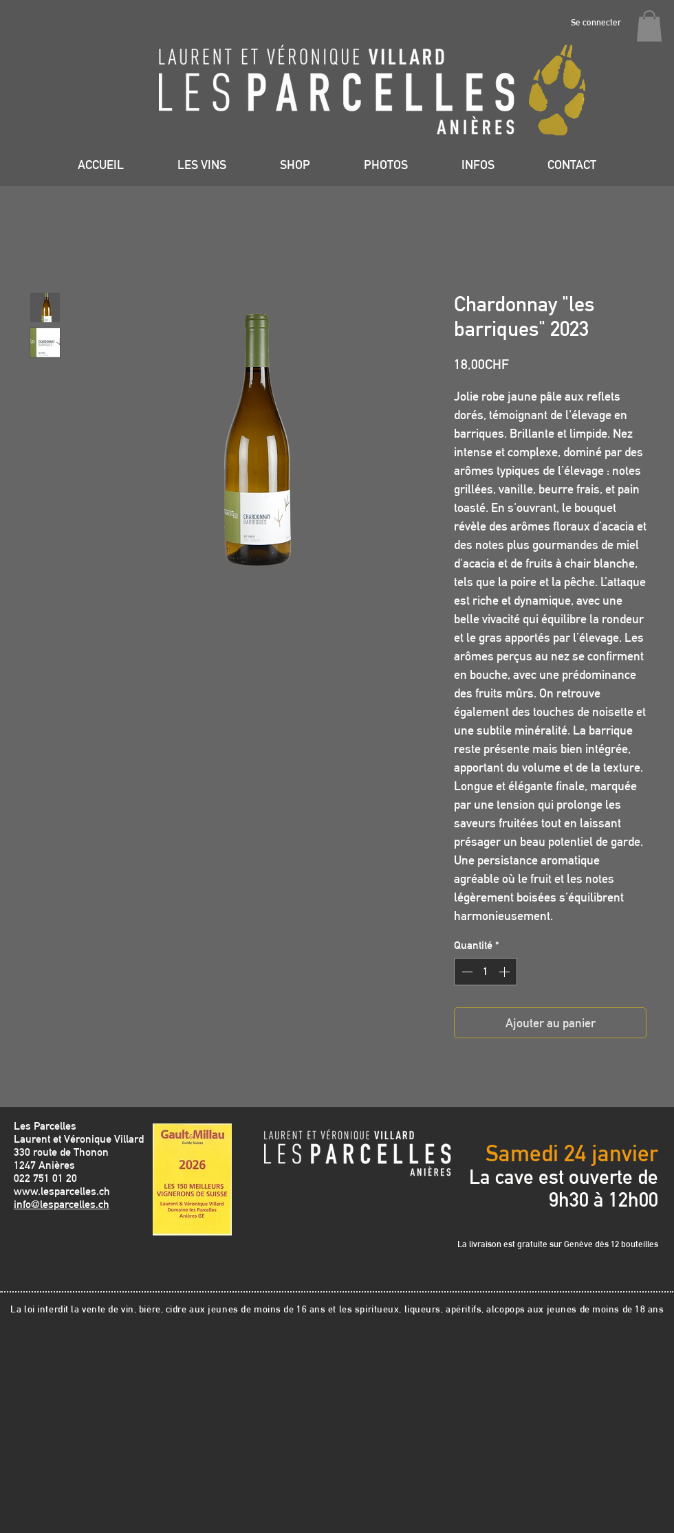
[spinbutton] (485, 972)
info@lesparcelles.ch (61, 1204)
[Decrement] (465, 972)
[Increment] (505, 972)
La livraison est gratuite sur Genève (526, 1244)
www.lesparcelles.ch (62, 1191)
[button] (649, 25)
